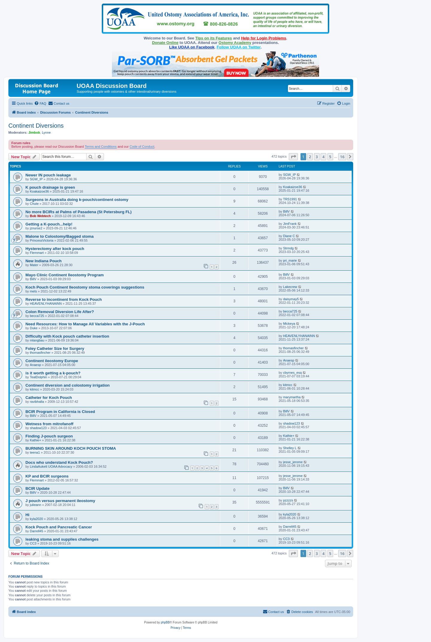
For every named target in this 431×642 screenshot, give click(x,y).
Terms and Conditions (100, 146)
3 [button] (317, 156)
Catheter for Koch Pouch (48, 397)
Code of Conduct (142, 146)
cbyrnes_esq (292, 372)
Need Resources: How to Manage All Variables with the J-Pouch (85, 324)
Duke (34, 328)
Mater (34, 265)
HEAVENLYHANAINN (46, 303)
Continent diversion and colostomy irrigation (67, 385)
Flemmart (37, 252)
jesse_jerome (293, 462)
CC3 (33, 543)
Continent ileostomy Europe (51, 361)
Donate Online (165, 42)
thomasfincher (40, 352)
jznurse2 (36, 228)
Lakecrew (290, 287)
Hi (27, 515)
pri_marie (290, 260)
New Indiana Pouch (43, 261)
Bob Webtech (40, 216)
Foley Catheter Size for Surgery (54, 348)
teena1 (35, 452)
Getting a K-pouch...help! (48, 224)
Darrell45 (36, 531)
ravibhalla (37, 401)
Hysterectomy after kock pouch (54, 248)
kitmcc (34, 389)
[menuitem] (40, 103)
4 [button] (323, 156)
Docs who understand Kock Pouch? (59, 462)
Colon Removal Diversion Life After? (59, 311)
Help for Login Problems (263, 38)
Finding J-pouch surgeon (49, 436)
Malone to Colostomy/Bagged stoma (59, 236)
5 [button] (330, 156)
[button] (293, 156)
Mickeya (289, 323)
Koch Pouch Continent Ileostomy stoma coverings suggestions (84, 287)
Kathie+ (35, 440)
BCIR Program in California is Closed (60, 411)
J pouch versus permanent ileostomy (60, 500)
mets (33, 291)
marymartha (292, 397)
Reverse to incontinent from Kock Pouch (63, 299)
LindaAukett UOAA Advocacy (51, 466)
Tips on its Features (213, 38)
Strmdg (288, 248)
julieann (35, 505)
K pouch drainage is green (50, 187)
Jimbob (34, 132)
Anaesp (35, 365)
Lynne (46, 132)
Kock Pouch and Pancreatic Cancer (58, 527)
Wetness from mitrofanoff (49, 424)
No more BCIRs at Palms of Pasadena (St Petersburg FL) (78, 212)
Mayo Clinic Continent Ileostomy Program (64, 275)
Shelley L (290, 448)
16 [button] (342, 156)
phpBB (165, 622)
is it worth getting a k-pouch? (53, 373)
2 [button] (310, 156)
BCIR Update (37, 488)
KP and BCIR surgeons (47, 476)
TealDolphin (38, 377)
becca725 (37, 316)
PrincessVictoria (42, 240)
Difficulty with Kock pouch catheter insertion (67, 336)
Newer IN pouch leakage (48, 175)
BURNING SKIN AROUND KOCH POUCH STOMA (70, 448)
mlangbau (37, 340)
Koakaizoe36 (39, 191)
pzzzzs (288, 500)
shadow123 (38, 428)
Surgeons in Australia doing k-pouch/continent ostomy (76, 199)
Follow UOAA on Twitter (239, 47)
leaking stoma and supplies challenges (61, 539)
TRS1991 (290, 199)
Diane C (289, 236)
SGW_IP (36, 179)
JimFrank (290, 223)
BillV (286, 211)
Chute (34, 203)
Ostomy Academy (234, 42)
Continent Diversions (36, 125)
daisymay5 (291, 299)
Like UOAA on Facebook (191, 47)
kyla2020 (36, 519)
